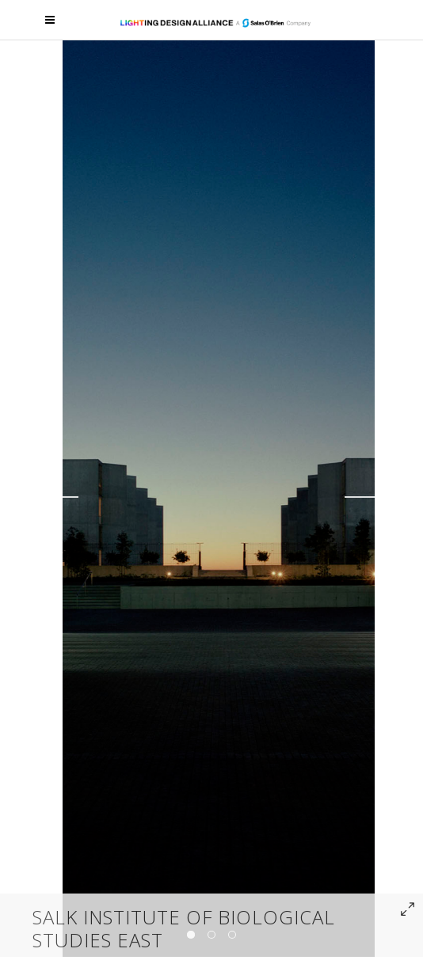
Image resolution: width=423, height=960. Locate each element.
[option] (219, 496)
